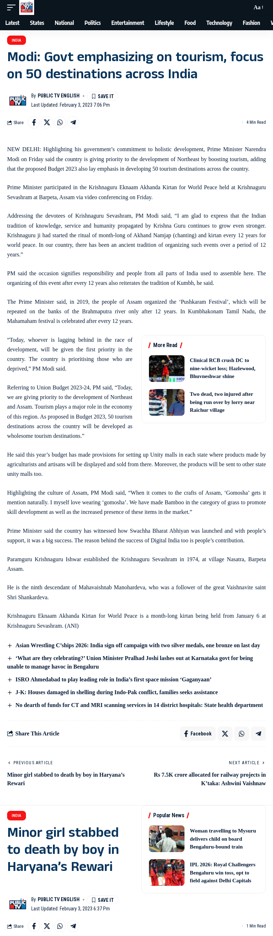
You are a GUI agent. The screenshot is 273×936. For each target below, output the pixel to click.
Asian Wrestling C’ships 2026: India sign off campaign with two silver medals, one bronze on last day (137, 645)
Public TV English (59, 96)
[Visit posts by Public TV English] (17, 100)
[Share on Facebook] (34, 122)
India (16, 40)
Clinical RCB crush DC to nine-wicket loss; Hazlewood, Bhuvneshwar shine (223, 368)
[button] (13, 7)
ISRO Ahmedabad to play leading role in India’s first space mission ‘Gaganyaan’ (113, 679)
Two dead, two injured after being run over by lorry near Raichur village (222, 402)
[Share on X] (47, 122)
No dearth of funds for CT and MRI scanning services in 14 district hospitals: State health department (139, 705)
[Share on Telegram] (73, 122)
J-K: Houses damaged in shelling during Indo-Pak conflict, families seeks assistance (116, 692)
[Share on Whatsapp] (60, 122)
